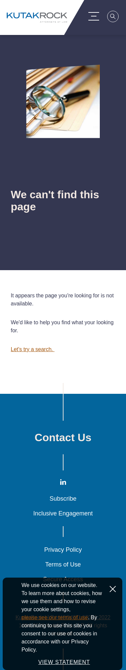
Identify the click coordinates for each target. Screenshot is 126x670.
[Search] (114, 17)
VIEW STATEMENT (64, 662)
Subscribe (62, 498)
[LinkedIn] (63, 483)
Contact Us (63, 437)
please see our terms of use (55, 617)
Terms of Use (63, 564)
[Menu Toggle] (94, 16)
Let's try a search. (32, 349)
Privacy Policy (63, 549)
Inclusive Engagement (63, 513)
